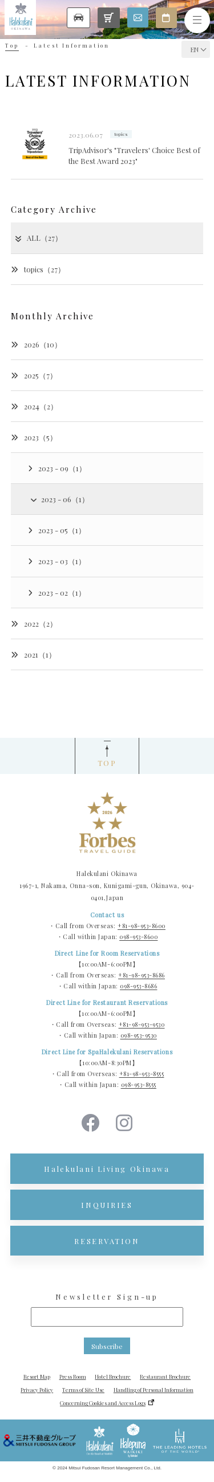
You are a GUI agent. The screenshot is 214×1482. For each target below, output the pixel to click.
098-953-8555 (138, 1085)
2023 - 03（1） (57, 561)
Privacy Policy (37, 1389)
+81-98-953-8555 (141, 1074)
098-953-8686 (138, 986)
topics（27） (38, 269)
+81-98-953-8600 (141, 926)
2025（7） (34, 375)
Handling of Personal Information (153, 1389)
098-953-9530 (138, 1035)
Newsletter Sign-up (107, 1296)
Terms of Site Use (83, 1389)
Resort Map (36, 1376)
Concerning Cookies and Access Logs (103, 1402)
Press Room (72, 1376)
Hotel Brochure (113, 1376)
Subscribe (107, 1346)
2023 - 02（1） (57, 592)
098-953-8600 (138, 937)
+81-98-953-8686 (141, 975)
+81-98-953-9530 (142, 1024)
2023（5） (34, 437)
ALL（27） (38, 238)
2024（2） (34, 406)
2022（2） (34, 623)
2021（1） (33, 654)
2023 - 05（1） (57, 530)
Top (12, 45)
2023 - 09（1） (57, 468)
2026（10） (36, 344)
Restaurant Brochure (165, 1376)
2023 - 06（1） (58, 499)
